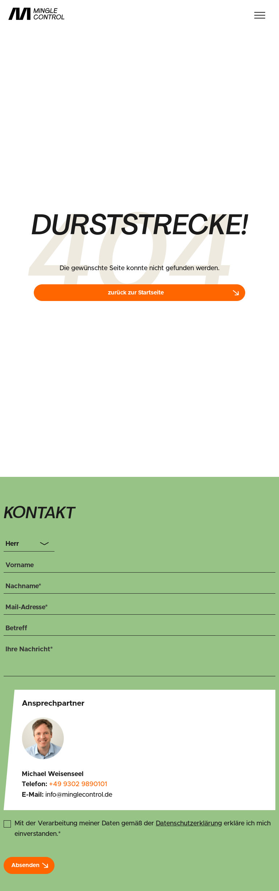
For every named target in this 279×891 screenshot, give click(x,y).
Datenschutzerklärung (189, 823)
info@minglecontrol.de (78, 795)
